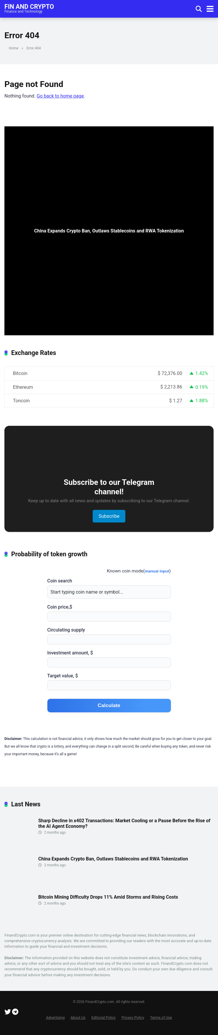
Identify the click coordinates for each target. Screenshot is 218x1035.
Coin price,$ (109, 613)
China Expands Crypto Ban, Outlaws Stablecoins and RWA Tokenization (113, 859)
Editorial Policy (103, 1017)
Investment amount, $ (109, 658)
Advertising (55, 1017)
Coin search (109, 588)
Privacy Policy (133, 1017)
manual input (157, 571)
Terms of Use (161, 1017)
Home (13, 48)
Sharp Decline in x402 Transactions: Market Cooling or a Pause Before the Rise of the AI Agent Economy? (124, 823)
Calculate (109, 705)
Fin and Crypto (29, 6)
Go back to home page (60, 96)
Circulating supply (109, 635)
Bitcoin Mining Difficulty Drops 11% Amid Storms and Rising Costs (108, 897)
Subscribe (109, 516)
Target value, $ (109, 681)
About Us (78, 1017)
